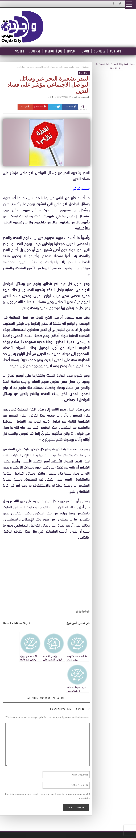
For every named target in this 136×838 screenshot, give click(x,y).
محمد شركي (80, 97)
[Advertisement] (48, 572)
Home (77, 67)
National (86, 67)
